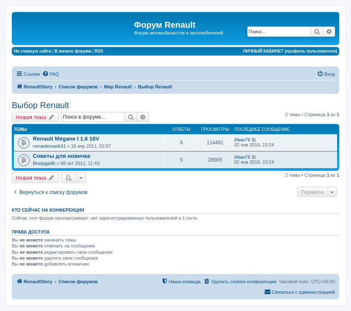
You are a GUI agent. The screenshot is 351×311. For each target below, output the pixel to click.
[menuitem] (50, 74)
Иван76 (242, 139)
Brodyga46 (44, 163)
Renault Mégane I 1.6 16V (66, 139)
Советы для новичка (61, 156)
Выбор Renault (40, 105)
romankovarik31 (49, 146)
